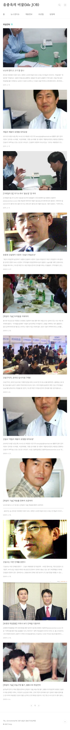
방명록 (52, 14)
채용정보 (28, 14)
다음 (38, 705)
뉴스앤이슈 (15, 14)
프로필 (41, 14)
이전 (31, 705)
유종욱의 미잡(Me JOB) (21, 5)
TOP (65, 722)
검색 (59, 5)
